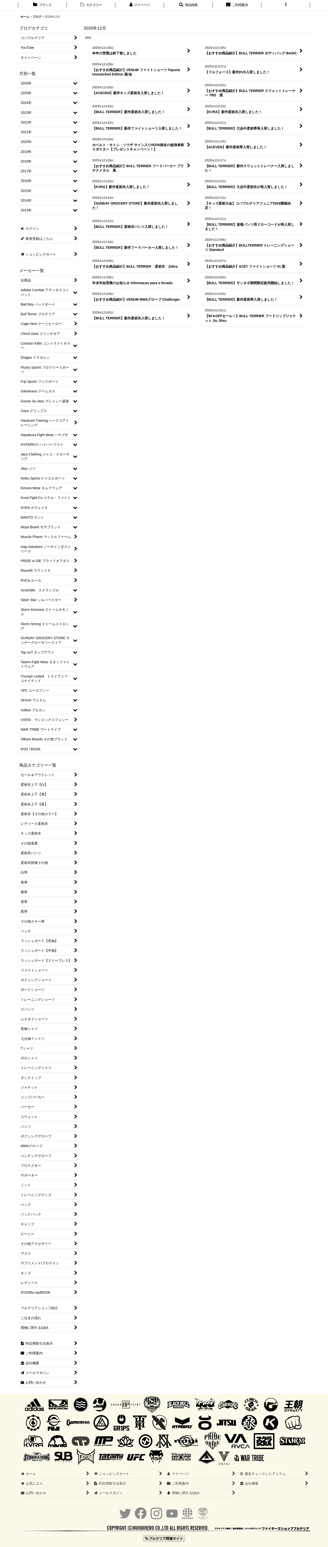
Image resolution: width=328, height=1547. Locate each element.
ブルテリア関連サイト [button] (164, 1538)
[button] (188, 5)
